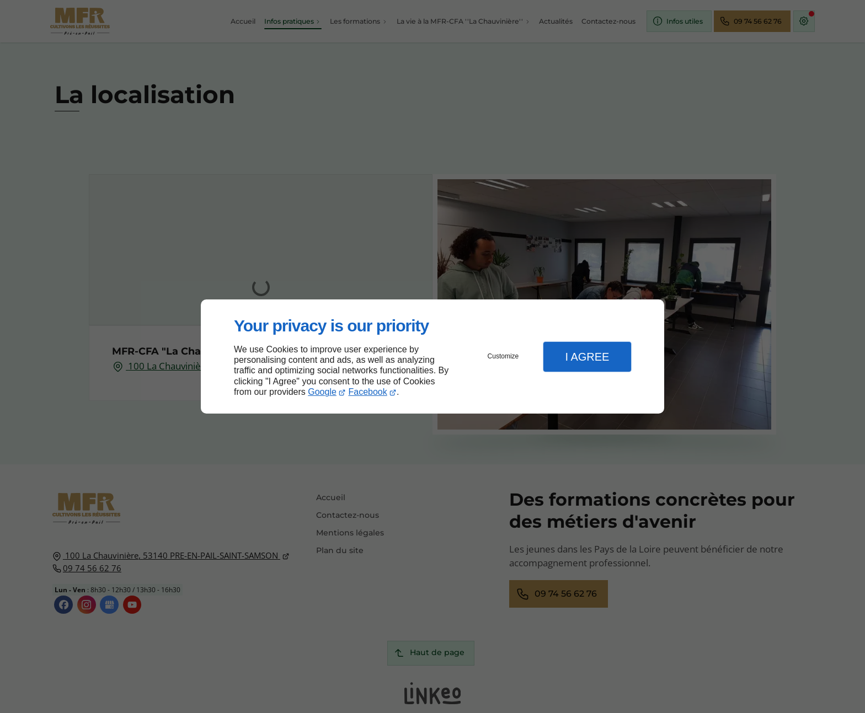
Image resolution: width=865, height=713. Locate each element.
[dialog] (432, 356)
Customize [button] (503, 356)
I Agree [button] (587, 357)
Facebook (368, 391)
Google (322, 391)
